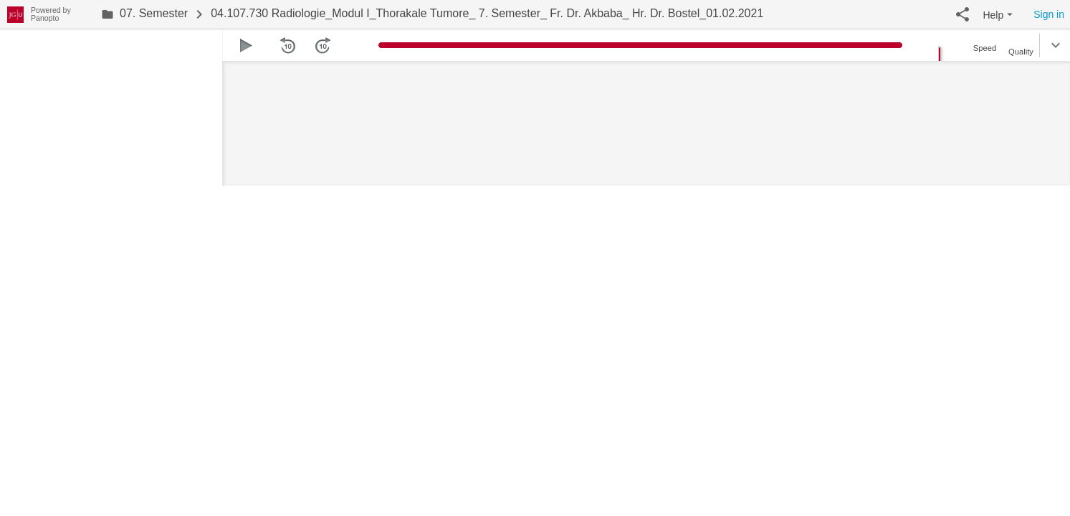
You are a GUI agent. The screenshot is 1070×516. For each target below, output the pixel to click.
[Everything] (15, 12)
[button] (962, 14)
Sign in (1048, 14)
